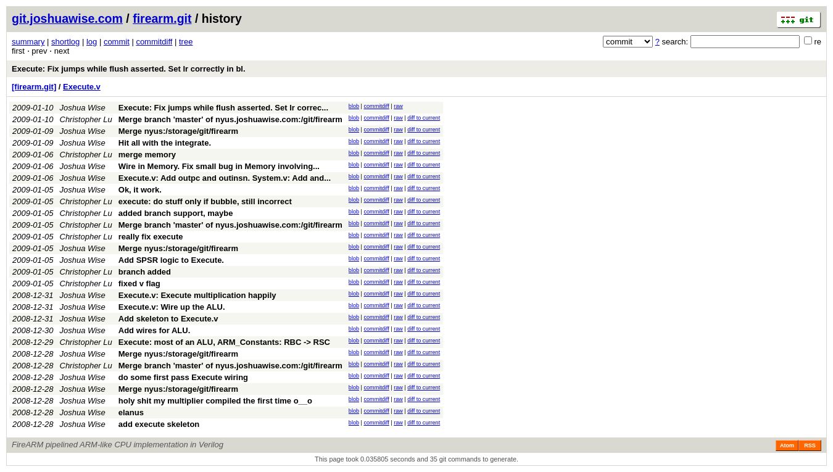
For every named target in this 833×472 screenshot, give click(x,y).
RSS (810, 445)
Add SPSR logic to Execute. (171, 260)
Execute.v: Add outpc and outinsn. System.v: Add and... (224, 178)
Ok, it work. (140, 189)
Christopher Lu (86, 119)
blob (354, 106)
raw (398, 106)
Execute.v (82, 86)
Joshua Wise (83, 107)
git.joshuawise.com (67, 18)
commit (117, 41)
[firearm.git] (34, 86)
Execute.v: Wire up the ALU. (171, 307)
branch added (144, 271)
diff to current (423, 118)
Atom (787, 445)
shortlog (65, 41)
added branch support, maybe (175, 213)
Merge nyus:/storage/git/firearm (178, 131)
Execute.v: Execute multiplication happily (197, 295)
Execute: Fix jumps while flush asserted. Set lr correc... (223, 107)
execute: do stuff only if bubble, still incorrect (205, 201)
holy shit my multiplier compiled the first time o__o (215, 400)
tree (186, 41)
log (91, 41)
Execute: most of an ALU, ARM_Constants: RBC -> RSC (224, 342)
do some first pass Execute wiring (183, 377)
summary (28, 41)
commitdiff (154, 41)
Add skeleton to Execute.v (168, 318)
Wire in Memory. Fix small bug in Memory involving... (219, 166)
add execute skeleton (159, 424)
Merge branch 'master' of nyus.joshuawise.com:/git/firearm (230, 119)
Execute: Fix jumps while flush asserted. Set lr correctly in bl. (129, 68)
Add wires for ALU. (154, 330)
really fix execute (150, 236)
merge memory (147, 154)
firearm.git (162, 18)
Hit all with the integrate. (164, 142)
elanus (131, 412)
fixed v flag (139, 283)
